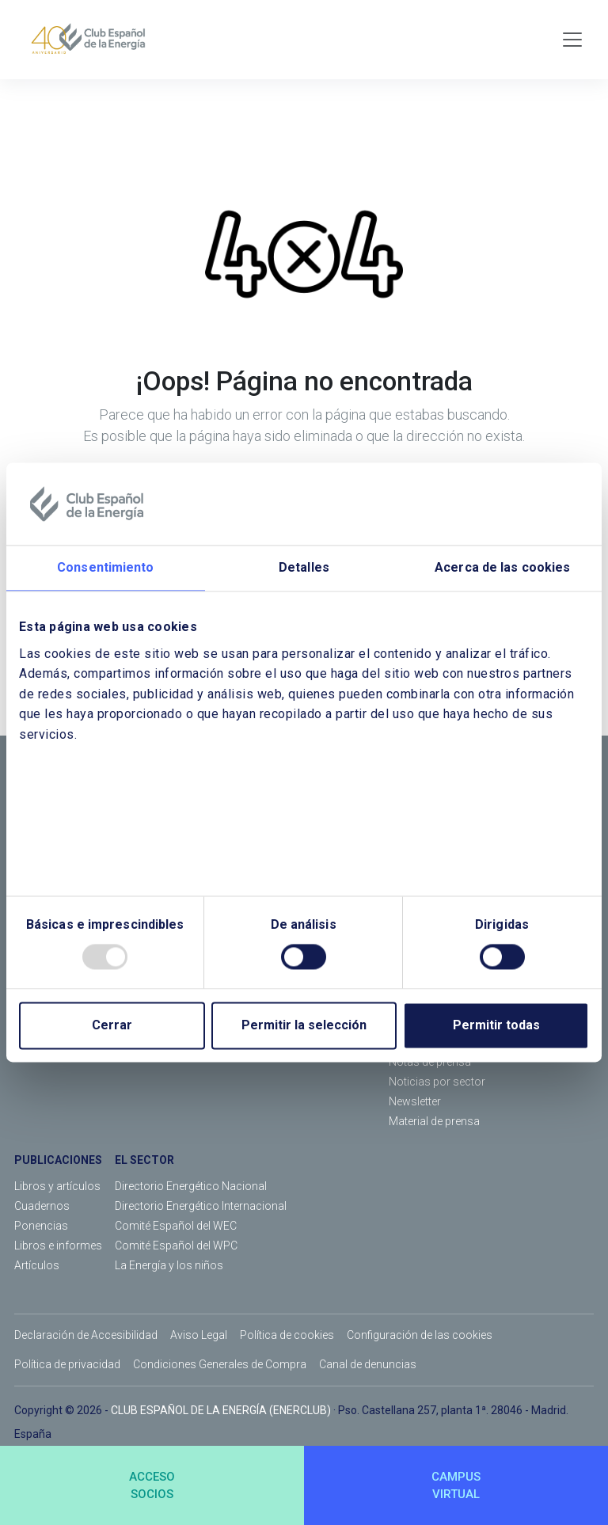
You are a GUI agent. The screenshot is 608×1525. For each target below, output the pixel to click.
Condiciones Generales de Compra (219, 1364)
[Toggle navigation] (572, 39)
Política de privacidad (67, 1364)
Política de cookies (287, 1335)
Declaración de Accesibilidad (86, 1335)
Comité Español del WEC (176, 1225)
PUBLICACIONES (58, 1160)
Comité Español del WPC (176, 1245)
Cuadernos (42, 1206)
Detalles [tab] (304, 567)
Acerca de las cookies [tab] (502, 567)
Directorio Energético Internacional (201, 1206)
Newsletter (415, 1101)
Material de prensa (434, 1121)
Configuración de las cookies (419, 1335)
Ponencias (41, 1225)
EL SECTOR (144, 1160)
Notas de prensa (430, 1061)
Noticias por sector (437, 1081)
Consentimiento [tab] (105, 567)
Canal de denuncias (367, 1364)
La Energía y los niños (169, 1265)
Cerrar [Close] (112, 1025)
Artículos (36, 1265)
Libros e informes (58, 1245)
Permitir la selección (304, 1025)
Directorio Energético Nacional (191, 1186)
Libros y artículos (57, 1186)
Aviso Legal (198, 1335)
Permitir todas (496, 1025)
